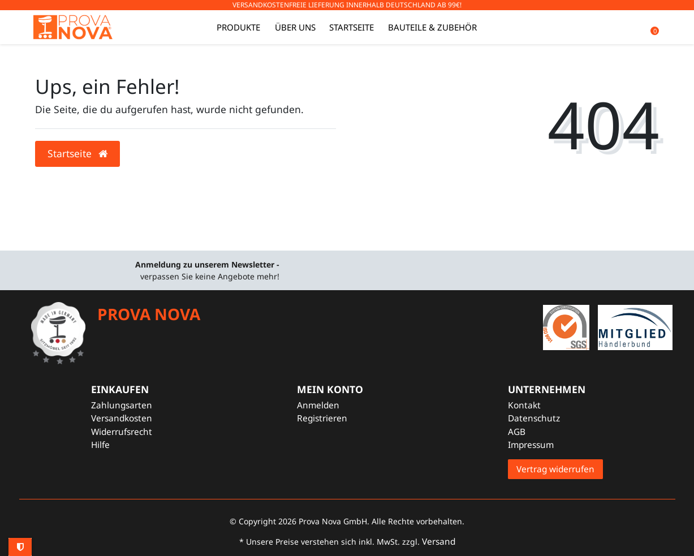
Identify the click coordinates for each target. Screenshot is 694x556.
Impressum (531, 445)
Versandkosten (121, 418)
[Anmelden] (330, 405)
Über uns (295, 27)
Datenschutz (534, 418)
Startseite (351, 27)
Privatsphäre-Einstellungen (20, 546)
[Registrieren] (330, 418)
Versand (438, 542)
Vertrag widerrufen (555, 469)
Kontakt (524, 405)
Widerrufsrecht (121, 432)
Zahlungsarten (121, 405)
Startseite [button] (77, 153)
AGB (516, 432)
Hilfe (100, 445)
